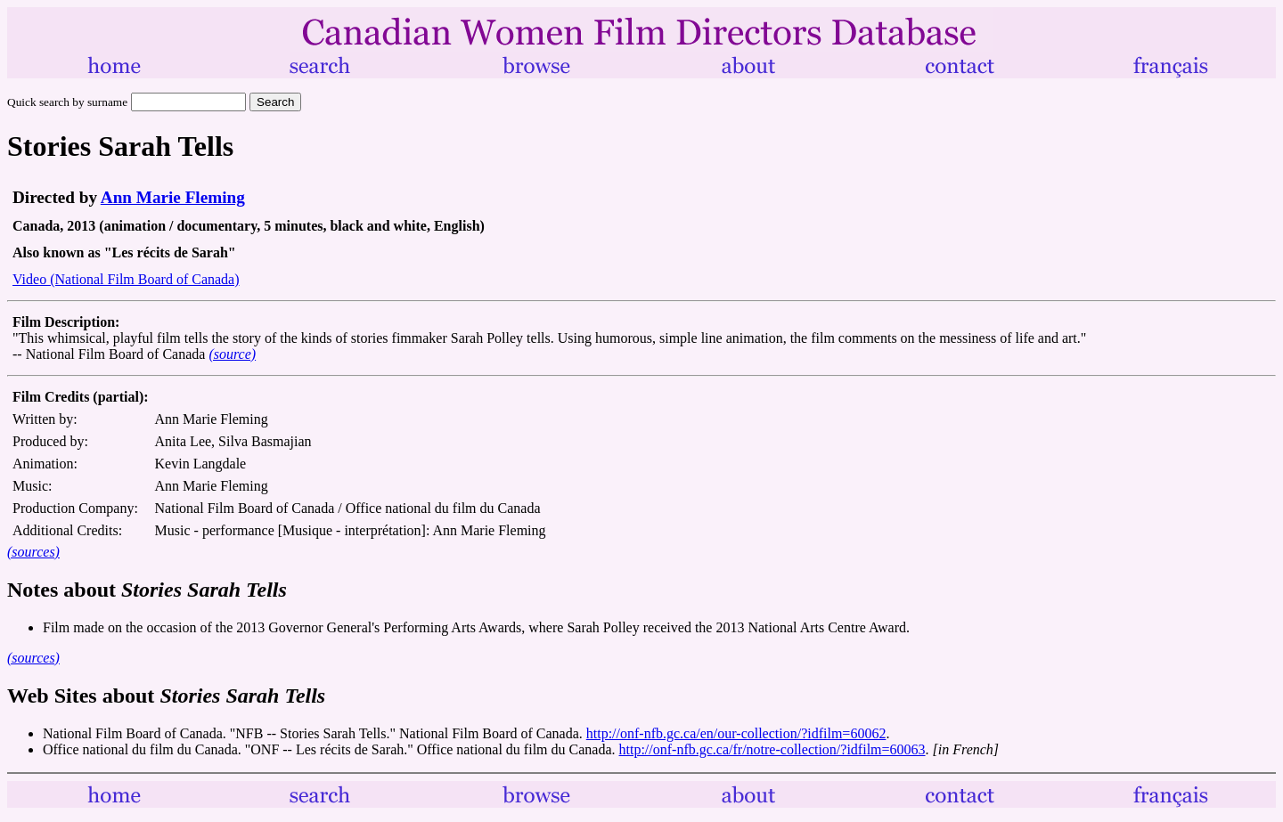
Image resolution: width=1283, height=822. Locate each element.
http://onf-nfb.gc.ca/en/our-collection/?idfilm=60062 (736, 733)
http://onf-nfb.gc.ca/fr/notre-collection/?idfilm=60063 (772, 749)
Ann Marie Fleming (173, 197)
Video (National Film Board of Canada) (126, 279)
